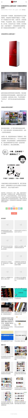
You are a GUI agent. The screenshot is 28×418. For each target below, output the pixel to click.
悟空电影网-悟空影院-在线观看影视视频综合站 (7, 352)
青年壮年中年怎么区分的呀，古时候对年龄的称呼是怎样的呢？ (7, 243)
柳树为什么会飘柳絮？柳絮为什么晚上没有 (7, 273)
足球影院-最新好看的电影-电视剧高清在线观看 (7, 368)
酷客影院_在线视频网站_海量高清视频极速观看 (7, 384)
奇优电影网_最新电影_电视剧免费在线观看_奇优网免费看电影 (7, 399)
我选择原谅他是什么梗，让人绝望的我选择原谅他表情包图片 (7, 227)
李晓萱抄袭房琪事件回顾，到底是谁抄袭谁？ (7, 308)
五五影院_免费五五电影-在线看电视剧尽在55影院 (21, 384)
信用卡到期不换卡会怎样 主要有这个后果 (21, 308)
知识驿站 (7, 200)
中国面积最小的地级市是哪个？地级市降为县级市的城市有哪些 (21, 258)
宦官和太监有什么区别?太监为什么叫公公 (21, 226)
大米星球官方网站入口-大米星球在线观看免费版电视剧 (21, 353)
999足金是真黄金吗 (21, 322)
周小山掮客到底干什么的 (7, 336)
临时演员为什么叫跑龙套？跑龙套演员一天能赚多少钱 (7, 258)
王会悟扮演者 (21, 293)
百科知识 (23, 9)
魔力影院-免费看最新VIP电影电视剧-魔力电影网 (21, 398)
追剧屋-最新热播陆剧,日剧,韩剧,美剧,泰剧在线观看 (21, 369)
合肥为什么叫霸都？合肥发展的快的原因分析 (21, 242)
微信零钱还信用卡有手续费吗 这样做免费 (7, 323)
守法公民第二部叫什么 (21, 336)
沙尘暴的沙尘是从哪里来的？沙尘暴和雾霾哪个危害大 (21, 274)
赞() (14, 213)
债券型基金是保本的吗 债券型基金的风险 (7, 294)
